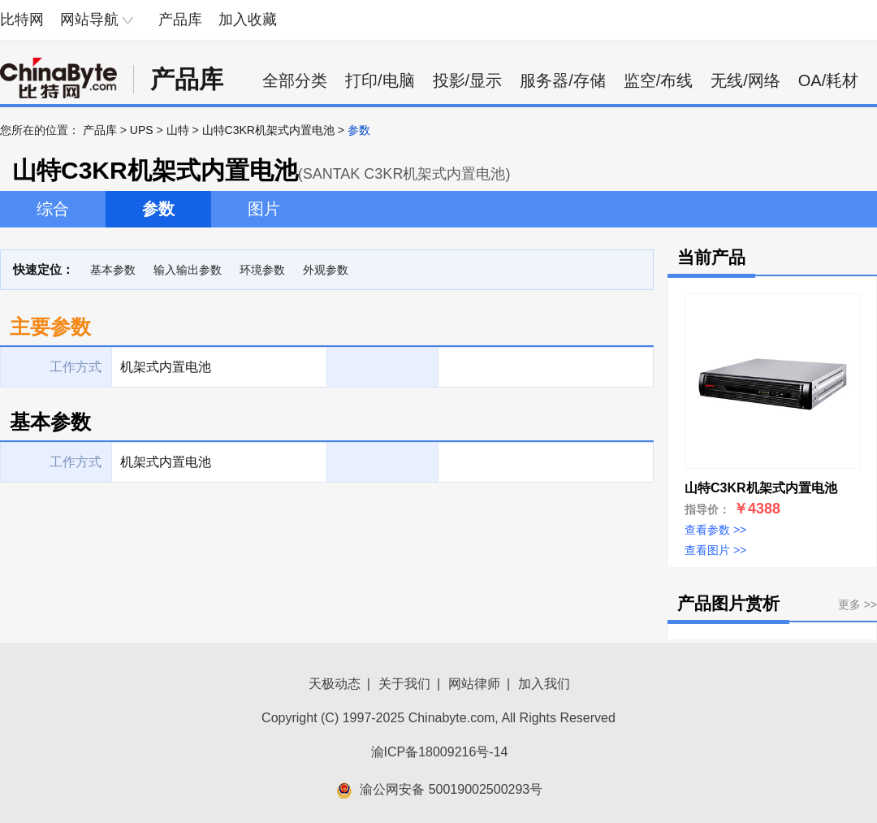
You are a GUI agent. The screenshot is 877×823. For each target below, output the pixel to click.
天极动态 (335, 684)
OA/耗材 (828, 80)
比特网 (22, 19)
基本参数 (113, 269)
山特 (177, 129)
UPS (141, 129)
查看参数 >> (715, 529)
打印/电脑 (380, 80)
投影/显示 (468, 80)
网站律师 (474, 684)
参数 (158, 209)
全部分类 (294, 80)
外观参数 (325, 269)
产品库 (180, 19)
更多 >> (857, 604)
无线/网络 (745, 80)
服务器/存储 (563, 80)
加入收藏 (247, 19)
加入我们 (544, 684)
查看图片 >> (715, 550)
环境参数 (262, 269)
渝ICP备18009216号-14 (439, 752)
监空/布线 (658, 80)
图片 (264, 209)
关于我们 (404, 684)
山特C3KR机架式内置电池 (268, 129)
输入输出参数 (187, 269)
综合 (53, 209)
